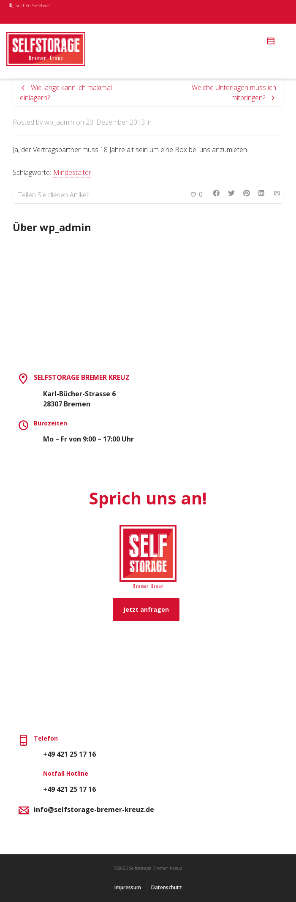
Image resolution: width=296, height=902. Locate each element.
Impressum (127, 887)
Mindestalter (72, 172)
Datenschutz (166, 887)
